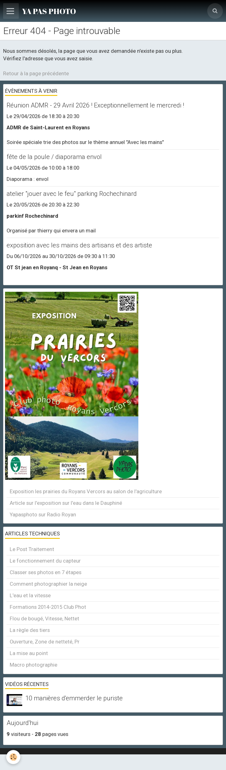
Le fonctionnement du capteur (45, 561)
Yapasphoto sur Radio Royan (43, 514)
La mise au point (29, 653)
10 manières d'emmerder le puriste (74, 698)
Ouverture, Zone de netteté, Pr (45, 641)
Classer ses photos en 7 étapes (45, 572)
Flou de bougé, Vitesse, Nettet (44, 618)
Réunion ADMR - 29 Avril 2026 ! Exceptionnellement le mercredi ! (95, 105)
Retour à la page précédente (36, 73)
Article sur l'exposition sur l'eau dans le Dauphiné (66, 503)
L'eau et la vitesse (30, 595)
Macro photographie (33, 665)
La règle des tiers (30, 630)
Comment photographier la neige (48, 584)
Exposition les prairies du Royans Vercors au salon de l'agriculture (86, 491)
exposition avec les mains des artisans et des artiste (79, 245)
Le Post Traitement (32, 549)
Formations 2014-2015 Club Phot (48, 607)
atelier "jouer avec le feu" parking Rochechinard (72, 193)
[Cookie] (13, 757)
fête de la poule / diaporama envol (54, 157)
